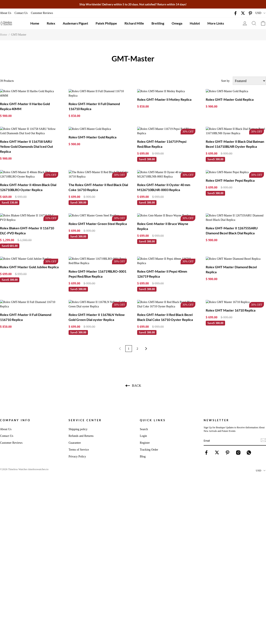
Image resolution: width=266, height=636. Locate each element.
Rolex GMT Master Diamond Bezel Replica (231, 251)
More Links (215, 23)
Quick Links (153, 394)
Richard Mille (134, 23)
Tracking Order (149, 423)
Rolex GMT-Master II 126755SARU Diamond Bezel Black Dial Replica (232, 213)
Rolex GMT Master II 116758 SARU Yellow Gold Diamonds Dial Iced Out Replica (26, 138)
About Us (5, 13)
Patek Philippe (106, 23)
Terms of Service (79, 423)
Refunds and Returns (81, 409)
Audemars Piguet (75, 23)
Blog (143, 430)
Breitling (157, 23)
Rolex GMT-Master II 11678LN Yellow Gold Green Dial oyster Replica (97, 290)
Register (145, 416)
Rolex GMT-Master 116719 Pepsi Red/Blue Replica (161, 135)
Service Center (85, 394)
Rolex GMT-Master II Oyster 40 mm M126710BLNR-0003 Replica (163, 174)
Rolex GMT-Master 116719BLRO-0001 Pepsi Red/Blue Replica (97, 251)
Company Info (15, 394)
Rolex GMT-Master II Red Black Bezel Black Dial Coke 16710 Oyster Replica (165, 290)
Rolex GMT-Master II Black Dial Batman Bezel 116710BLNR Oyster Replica (235, 135)
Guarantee (75, 416)
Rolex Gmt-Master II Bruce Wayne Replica (162, 213)
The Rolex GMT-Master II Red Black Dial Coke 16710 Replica (98, 174)
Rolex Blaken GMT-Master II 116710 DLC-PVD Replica (27, 213)
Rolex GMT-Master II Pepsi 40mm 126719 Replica (162, 251)
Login (143, 409)
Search (144, 403)
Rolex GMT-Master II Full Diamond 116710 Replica (94, 101)
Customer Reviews (42, 13)
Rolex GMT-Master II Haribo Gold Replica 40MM (25, 101)
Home (34, 23)
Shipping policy (78, 403)
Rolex (51, 23)
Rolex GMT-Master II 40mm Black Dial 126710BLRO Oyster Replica (28, 174)
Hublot (195, 23)
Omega (177, 23)
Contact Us (21, 13)
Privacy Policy (77, 430)
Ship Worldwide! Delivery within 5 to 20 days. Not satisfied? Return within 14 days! (133, 4)
